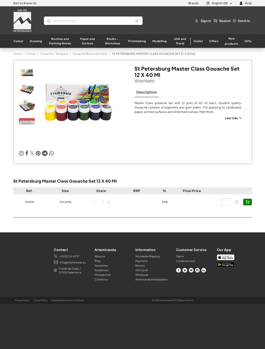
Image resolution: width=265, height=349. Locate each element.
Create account (185, 260)
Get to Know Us (24, 3)
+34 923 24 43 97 (69, 256)
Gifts (248, 41)
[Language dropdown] (222, 3)
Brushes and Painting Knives (60, 41)
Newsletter (101, 265)
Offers (214, 41)
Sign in (180, 256)
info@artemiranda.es (73, 262)
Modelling (159, 41)
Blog (97, 260)
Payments (141, 260)
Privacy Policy (22, 300)
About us (100, 256)
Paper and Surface (87, 41)
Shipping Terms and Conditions (67, 300)
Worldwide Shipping (147, 256)
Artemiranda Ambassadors (151, 279)
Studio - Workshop (112, 41)
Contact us (101, 279)
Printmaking (137, 41)
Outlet (198, 41)
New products (231, 41)
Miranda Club (103, 274)
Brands (193, 3)
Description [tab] (146, 92)
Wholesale (141, 274)
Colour (19, 41)
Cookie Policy (40, 300)
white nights (144, 80)
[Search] (93, 20)
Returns (140, 265)
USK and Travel (180, 41)
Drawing (36, 41)
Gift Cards (141, 270)
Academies (102, 270)
